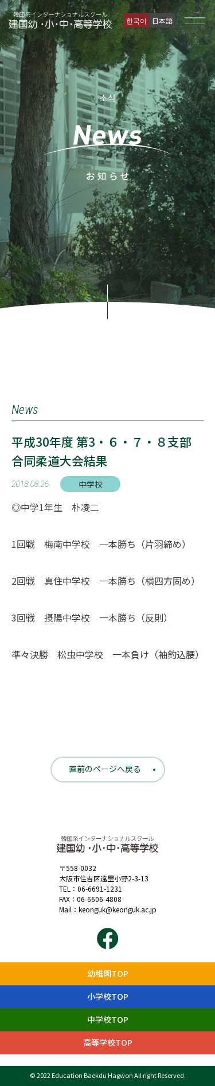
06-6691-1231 (99, 888)
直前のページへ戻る (105, 768)
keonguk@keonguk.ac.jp (118, 909)
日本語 (162, 20)
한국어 (136, 20)
